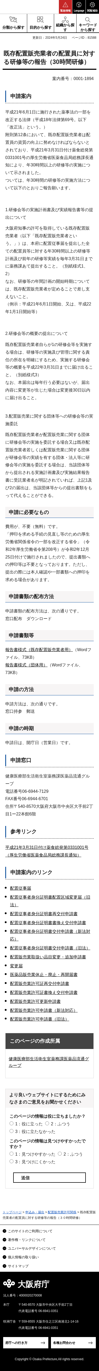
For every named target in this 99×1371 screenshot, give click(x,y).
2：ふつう (60, 1124)
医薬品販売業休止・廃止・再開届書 (44, 974)
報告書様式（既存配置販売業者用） (39, 649)
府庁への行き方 (16, 1343)
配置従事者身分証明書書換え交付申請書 (48, 922)
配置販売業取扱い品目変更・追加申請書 (48, 957)
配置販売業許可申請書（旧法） (39, 1019)
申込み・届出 (34, 1212)
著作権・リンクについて (27, 1240)
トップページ (12, 1212)
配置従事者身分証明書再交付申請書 (44, 914)
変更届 (16, 966)
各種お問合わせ (64, 1343)
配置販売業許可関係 (62, 1212)
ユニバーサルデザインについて (32, 1248)
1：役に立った (29, 1124)
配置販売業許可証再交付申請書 (39, 983)
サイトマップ (18, 1266)
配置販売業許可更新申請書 (35, 1001)
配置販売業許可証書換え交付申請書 (44, 992)
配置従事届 (20, 888)
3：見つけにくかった (35, 1162)
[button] (65, 7)
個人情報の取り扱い (23, 1257)
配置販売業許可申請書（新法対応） (44, 1010)
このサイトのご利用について (30, 1231)
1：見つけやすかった (35, 1154)
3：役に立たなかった (35, 1131)
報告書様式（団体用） (26, 665)
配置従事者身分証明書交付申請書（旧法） (50, 948)
